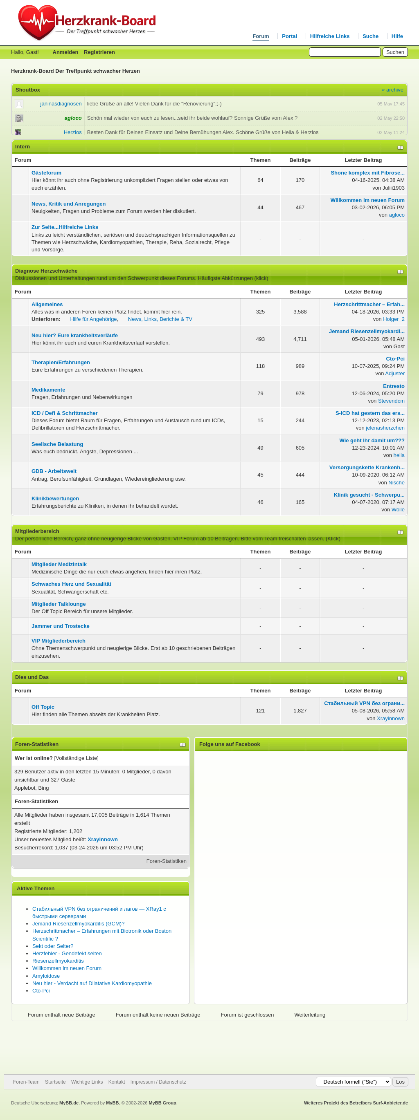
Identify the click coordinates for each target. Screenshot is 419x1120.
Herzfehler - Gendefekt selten (67, 953)
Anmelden (66, 52)
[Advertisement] (209, 1047)
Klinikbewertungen (55, 498)
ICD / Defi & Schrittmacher (65, 413)
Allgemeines (47, 304)
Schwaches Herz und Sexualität (71, 584)
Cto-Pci (41, 991)
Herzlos (73, 132)
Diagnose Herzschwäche (46, 271)
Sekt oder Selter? (52, 946)
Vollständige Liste (76, 758)
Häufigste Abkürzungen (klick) (233, 278)
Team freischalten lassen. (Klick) (302, 538)
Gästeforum (46, 173)
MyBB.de (69, 1102)
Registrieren (99, 52)
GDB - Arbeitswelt (54, 471)
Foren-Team (26, 1082)
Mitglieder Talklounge (59, 604)
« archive (392, 90)
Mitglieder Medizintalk (59, 564)
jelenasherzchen (385, 428)
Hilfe (397, 36)
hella (399, 455)
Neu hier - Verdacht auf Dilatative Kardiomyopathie (92, 983)
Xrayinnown (391, 718)
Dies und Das (32, 677)
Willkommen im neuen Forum (66, 968)
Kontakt (116, 1082)
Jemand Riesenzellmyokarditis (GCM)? (78, 924)
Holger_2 (394, 319)
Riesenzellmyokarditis (58, 961)
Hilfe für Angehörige (93, 319)
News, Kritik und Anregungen (69, 204)
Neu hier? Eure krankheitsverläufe (75, 335)
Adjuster (395, 373)
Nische (396, 482)
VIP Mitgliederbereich (59, 641)
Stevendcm (391, 401)
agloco (397, 215)
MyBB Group (162, 1102)
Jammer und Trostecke (61, 626)
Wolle (398, 509)
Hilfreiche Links (330, 36)
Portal (289, 36)
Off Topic (43, 707)
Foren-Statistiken (166, 861)
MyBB (112, 1102)
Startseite (55, 1082)
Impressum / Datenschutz (158, 1082)
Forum (260, 36)
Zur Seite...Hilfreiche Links (65, 227)
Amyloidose (46, 976)
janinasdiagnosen (61, 104)
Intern (22, 146)
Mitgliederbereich (37, 531)
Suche (370, 36)
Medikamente (48, 390)
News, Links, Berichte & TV (160, 319)
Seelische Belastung (57, 444)
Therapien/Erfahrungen (61, 362)
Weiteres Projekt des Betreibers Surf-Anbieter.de (356, 1102)
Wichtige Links (87, 1082)
